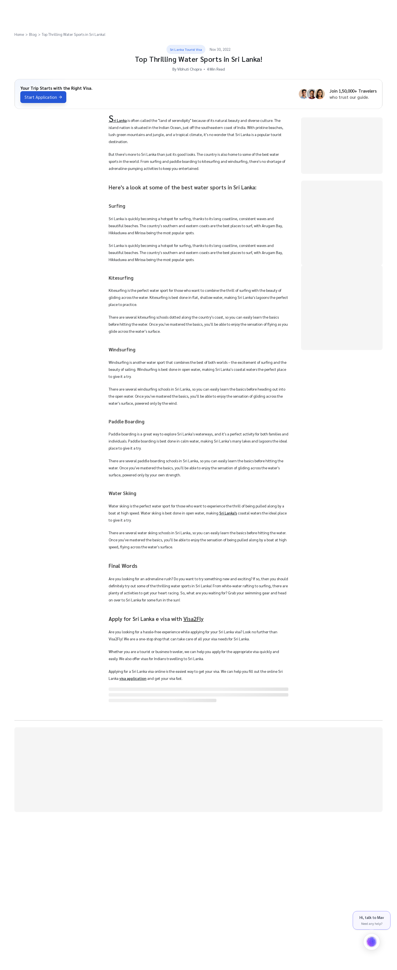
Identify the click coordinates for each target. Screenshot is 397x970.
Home (19, 34)
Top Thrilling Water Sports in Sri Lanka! (74, 34)
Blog (33, 34)
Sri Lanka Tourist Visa (186, 49)
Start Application (43, 97)
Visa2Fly (193, 618)
